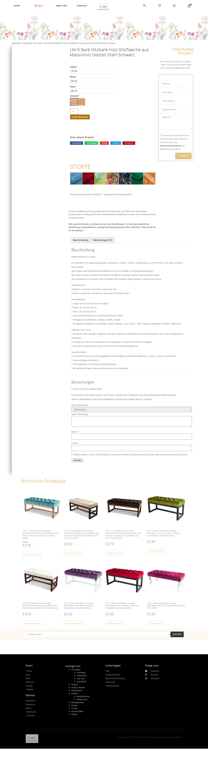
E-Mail (75, 446)
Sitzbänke (27, 43)
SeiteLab (177, 744)
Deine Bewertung (80, 408)
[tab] (80, 243)
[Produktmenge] (74, 111)
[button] (76, 143)
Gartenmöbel (77, 714)
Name (75, 435)
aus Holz (38, 43)
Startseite (16, 43)
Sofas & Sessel (78, 690)
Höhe (73, 87)
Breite (73, 77)
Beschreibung (80, 243)
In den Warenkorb (80, 117)
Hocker (74, 708)
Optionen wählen (31, 557)
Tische (74, 711)
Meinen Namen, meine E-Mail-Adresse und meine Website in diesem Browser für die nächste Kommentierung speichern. (131, 458)
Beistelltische (83, 699)
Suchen (177, 637)
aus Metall (81, 684)
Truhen (74, 687)
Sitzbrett (74, 96)
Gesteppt (81, 675)
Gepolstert (82, 678)
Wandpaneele (77, 705)
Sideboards (82, 702)
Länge (73, 67)
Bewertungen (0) (102, 243)
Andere (74, 696)
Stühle (74, 717)
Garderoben (76, 693)
